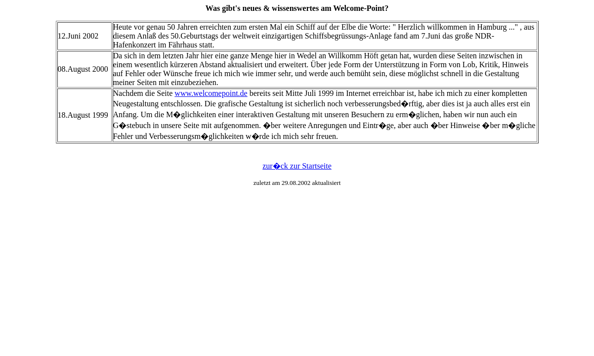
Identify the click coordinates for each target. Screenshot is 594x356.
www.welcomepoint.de (210, 93)
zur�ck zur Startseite (297, 166)
